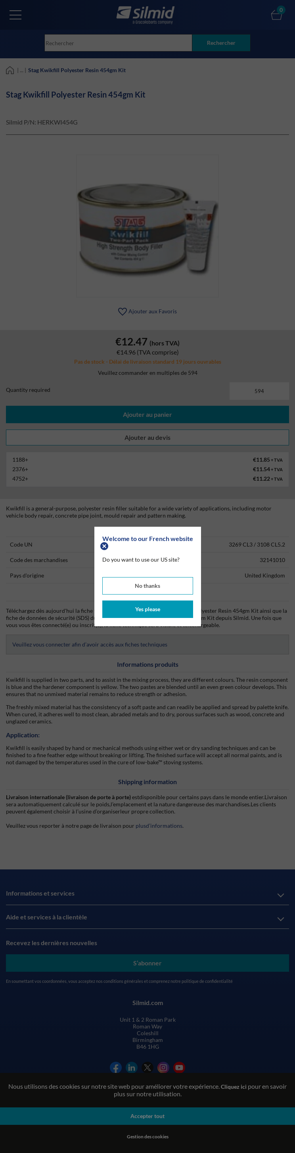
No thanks (147, 585)
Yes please (147, 609)
